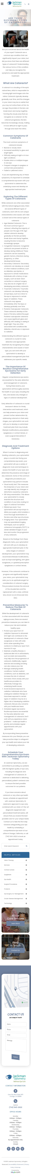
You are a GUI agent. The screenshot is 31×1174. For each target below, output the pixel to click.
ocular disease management (13, 899)
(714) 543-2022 (15, 1112)
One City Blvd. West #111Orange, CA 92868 (15, 1100)
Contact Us (15, 950)
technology (8, 903)
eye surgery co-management (14, 894)
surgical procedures (10, 884)
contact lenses (9, 870)
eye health (7, 879)
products (7, 889)
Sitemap (17, 1172)
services (7, 865)
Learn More (15, 923)
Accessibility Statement (16, 1169)
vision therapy (9, 860)
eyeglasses (7, 875)
